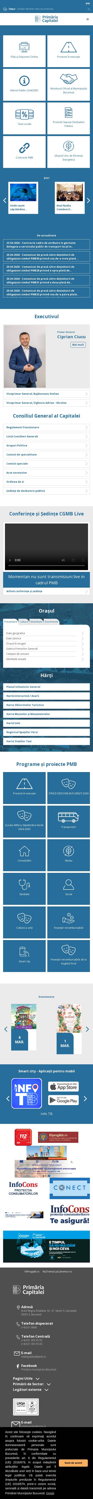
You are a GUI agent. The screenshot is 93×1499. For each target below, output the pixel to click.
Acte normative (47, 473)
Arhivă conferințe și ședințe (47, 591)
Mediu (68, 860)
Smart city (24, 961)
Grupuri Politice (47, 445)
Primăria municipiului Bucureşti (38, 1369)
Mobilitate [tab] (36, 621)
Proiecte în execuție (68, 57)
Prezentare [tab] (10, 621)
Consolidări (24, 860)
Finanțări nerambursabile (68, 928)
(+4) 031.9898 (29, 1327)
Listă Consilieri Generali (47, 436)
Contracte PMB (24, 157)
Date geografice (15, 633)
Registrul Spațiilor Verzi (22, 732)
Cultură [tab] (24, 621)
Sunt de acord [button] (73, 1462)
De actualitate (46, 235)
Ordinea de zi (47, 482)
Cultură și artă (24, 928)
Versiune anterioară (44, 8)
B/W (88, 3)
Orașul (9, 8)
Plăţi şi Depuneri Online (24, 57)
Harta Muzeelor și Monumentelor (28, 714)
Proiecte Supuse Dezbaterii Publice (69, 124)
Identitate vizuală (16, 659)
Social (68, 894)
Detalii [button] (50, 1493)
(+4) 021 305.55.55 (31, 1340)
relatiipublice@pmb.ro (33, 1356)
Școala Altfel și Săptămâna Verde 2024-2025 (24, 827)
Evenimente (46, 997)
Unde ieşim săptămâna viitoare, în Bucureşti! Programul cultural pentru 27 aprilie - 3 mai (23, 207)
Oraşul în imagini (16, 643)
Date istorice (13, 638)
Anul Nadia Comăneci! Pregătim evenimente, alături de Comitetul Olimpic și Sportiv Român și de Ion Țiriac (70, 207)
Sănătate (24, 894)
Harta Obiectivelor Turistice (25, 705)
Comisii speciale (47, 464)
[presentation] (4, 200)
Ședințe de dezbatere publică (47, 491)
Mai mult (78, 344)
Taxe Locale (24, 124)
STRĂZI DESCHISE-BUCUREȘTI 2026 (69, 793)
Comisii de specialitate (47, 455)
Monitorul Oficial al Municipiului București (68, 90)
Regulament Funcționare (47, 427)
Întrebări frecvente (25, 8)
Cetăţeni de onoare (17, 654)
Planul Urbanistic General (23, 687)
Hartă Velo (13, 723)
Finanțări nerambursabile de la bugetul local (69, 961)
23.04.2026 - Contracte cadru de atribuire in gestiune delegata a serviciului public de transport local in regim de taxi (47, 245)
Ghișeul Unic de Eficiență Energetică (68, 157)
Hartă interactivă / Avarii (22, 696)
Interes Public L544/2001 (24, 90)
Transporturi (68, 827)
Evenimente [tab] (51, 621)
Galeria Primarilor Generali (22, 648)
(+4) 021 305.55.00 (31, 1344)
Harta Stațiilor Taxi (19, 741)
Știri (46, 178)
